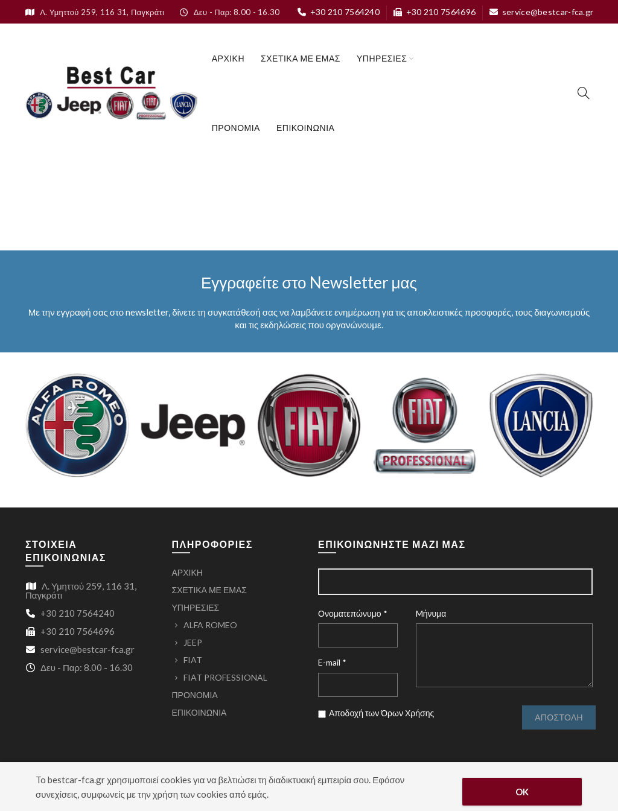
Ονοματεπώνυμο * (352, 613)
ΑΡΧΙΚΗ (228, 58)
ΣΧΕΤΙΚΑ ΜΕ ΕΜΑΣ (300, 58)
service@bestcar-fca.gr (541, 12)
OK (522, 791)
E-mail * (332, 662)
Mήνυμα (431, 613)
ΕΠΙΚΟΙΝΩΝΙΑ (305, 127)
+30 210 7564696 (434, 12)
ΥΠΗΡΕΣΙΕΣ (382, 58)
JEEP (192, 642)
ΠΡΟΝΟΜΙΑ (236, 127)
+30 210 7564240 (338, 12)
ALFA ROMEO (210, 625)
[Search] (583, 93)
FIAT (192, 660)
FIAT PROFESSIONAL (225, 677)
